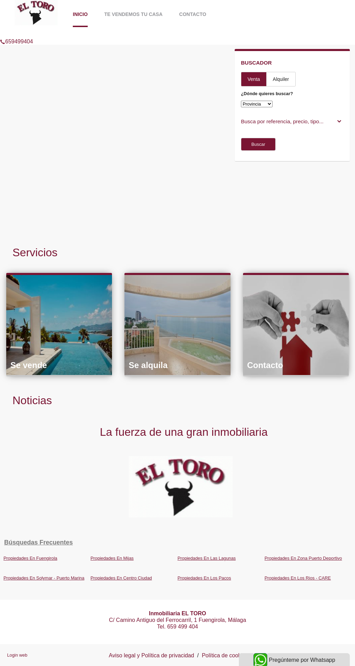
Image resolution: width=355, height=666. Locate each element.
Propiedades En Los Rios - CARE (298, 578)
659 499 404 (182, 627)
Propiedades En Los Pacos (204, 578)
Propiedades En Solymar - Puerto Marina (43, 578)
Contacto (192, 14)
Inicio (80, 14)
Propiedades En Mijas (111, 558)
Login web (17, 655)
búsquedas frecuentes (38, 542)
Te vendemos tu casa (133, 14)
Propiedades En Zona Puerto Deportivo (303, 558)
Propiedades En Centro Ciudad (121, 578)
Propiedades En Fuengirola (30, 558)
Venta (254, 79)
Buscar (258, 144)
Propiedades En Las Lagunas (207, 558)
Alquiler (281, 79)
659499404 (16, 33)
